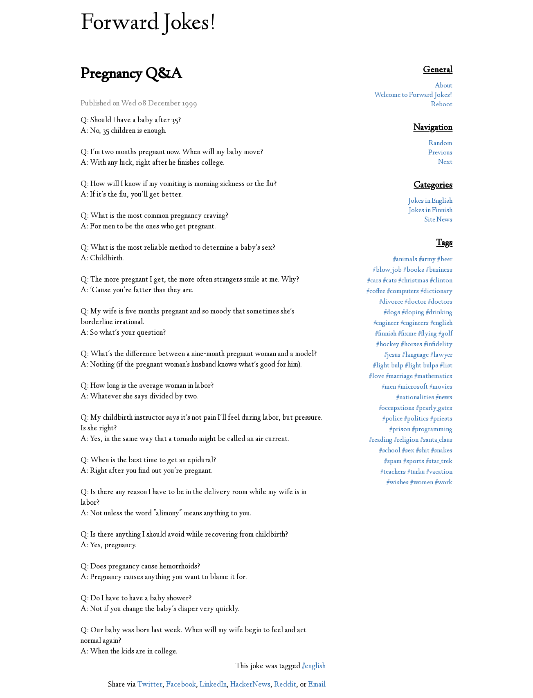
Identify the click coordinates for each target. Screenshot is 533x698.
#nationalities (415, 398)
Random (440, 143)
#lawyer (441, 355)
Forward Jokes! (148, 24)
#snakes (441, 451)
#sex (408, 451)
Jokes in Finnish (430, 210)
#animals (405, 259)
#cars (374, 281)
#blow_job (387, 270)
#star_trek (439, 461)
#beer (444, 259)
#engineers (414, 323)
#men (389, 387)
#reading (380, 440)
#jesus (392, 355)
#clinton (441, 281)
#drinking (439, 313)
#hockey (387, 344)
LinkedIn (213, 685)
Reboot (441, 105)
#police (392, 419)
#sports (413, 461)
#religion (406, 440)
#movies (441, 387)
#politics (416, 419)
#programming (432, 429)
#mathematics (433, 376)
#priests (441, 419)
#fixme (407, 334)
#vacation (439, 472)
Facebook (181, 685)
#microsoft (413, 387)
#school (389, 451)
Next (445, 162)
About (443, 86)
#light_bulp (388, 366)
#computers (403, 291)
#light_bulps (421, 366)
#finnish (385, 334)
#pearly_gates (434, 408)
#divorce (391, 302)
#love (376, 376)
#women (421, 483)
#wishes (398, 483)
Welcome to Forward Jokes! (413, 95)
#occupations (396, 408)
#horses (411, 344)
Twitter (149, 685)
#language (415, 355)
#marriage (399, 376)
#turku (416, 472)
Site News (438, 220)
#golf (445, 334)
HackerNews (250, 685)
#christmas (413, 281)
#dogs (392, 313)
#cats (390, 281)
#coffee (376, 291)
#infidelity (438, 344)
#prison (399, 429)
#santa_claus (436, 440)
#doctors (440, 302)
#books (413, 270)
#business (439, 270)
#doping (413, 313)
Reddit (285, 685)
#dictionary (436, 291)
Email (317, 685)
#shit (423, 451)
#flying (427, 334)
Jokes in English (430, 201)
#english (314, 666)
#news (444, 398)
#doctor (415, 302)
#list (446, 366)
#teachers (393, 472)
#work (443, 483)
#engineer (386, 323)
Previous (440, 153)
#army (427, 259)
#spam (393, 461)
